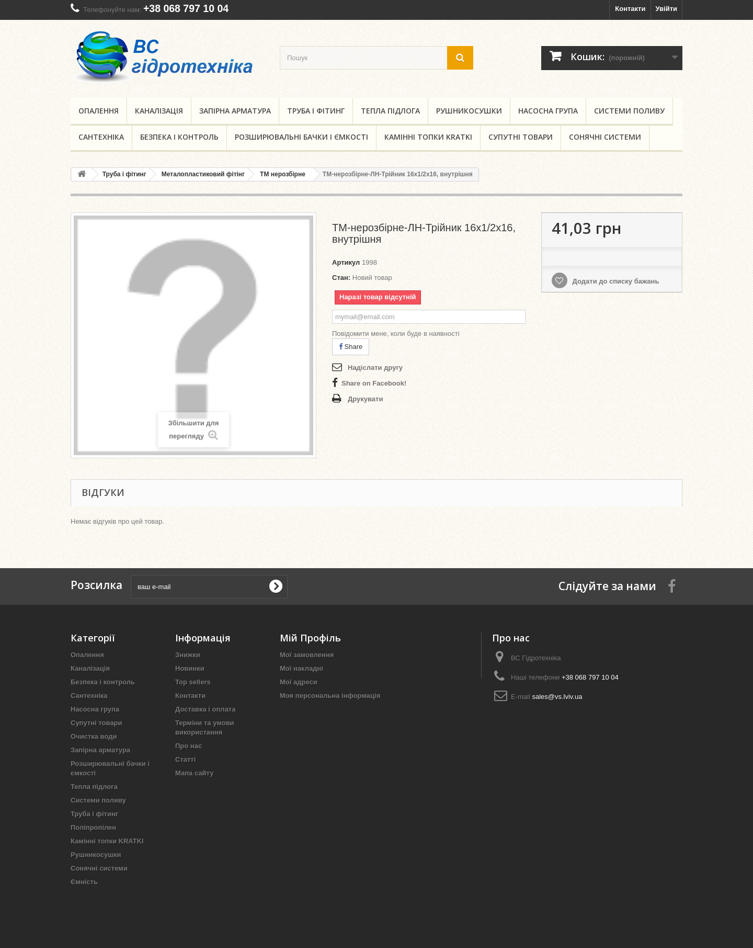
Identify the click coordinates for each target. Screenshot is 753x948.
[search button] (460, 58)
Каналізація (159, 111)
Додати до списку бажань (615, 281)
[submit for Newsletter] (275, 586)
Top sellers (193, 682)
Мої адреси (298, 682)
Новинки (189, 668)
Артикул (346, 262)
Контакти (630, 9)
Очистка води (94, 736)
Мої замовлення (307, 655)
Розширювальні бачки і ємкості (301, 137)
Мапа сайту (194, 773)
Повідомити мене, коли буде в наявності (396, 333)
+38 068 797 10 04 (186, 8)
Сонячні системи (605, 137)
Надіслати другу (375, 367)
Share (350, 347)
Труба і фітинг (316, 111)
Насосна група (548, 111)
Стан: (341, 277)
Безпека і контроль (179, 137)
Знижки (187, 655)
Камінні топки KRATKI (428, 137)
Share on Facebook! (373, 383)
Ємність (84, 882)
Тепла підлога (390, 111)
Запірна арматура (235, 111)
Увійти (666, 9)
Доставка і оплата (205, 709)
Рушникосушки (469, 111)
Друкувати (365, 399)
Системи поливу (629, 111)
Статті (185, 759)
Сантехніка (101, 137)
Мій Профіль (310, 637)
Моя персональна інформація (330, 695)
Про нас (188, 746)
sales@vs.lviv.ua (557, 697)
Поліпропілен (93, 827)
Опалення (98, 111)
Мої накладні (301, 668)
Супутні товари (520, 137)
